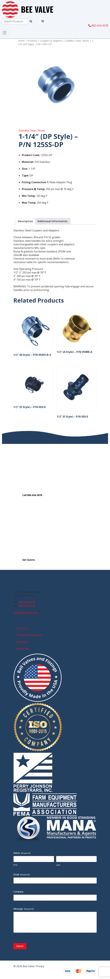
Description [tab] (25, 221)
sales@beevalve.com (25, 613)
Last (58, 864)
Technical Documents (30, 635)
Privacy (40, 966)
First (15, 864)
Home (21, 40)
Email (21, 874)
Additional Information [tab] (52, 221)
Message (23, 908)
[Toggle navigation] (4, 32)
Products (32, 40)
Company (18, 891)
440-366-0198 (27, 606)
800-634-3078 (98, 25)
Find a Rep (23, 648)
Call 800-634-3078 (32, 495)
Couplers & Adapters (51, 40)
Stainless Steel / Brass (77, 40)
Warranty (22, 642)
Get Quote (28, 559)
